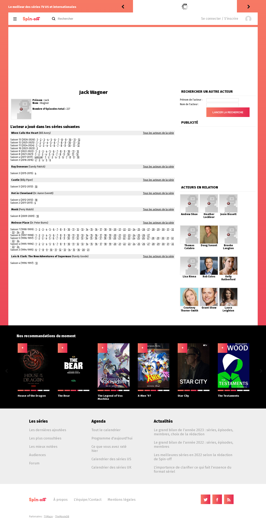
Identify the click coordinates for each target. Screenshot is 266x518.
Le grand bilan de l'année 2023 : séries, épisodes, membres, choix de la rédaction (193, 432)
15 (91, 229)
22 (124, 229)
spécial (38, 157)
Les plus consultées (45, 438)
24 (134, 229)
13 (82, 229)
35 (23, 232)
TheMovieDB (62, 516)
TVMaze (48, 516)
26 (143, 229)
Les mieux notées (43, 446)
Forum (34, 463)
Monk (14, 209)
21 (120, 229)
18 (36, 199)
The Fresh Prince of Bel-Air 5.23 (179, 7)
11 (75, 139)
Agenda (98, 421)
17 (101, 229)
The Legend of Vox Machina (113, 395)
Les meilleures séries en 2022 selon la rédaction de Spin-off (193, 457)
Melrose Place (20, 222)
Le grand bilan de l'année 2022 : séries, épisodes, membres (193, 444)
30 (163, 229)
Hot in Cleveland (21, 193)
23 (129, 229)
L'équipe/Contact (87, 499)
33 (13, 232)
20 (115, 229)
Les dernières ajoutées (47, 430)
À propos (60, 499)
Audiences (37, 455)
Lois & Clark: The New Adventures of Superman (41, 256)
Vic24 (138, 7)
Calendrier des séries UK (111, 467)
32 (172, 229)
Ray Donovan (19, 166)
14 (87, 229)
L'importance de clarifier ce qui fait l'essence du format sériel (192, 469)
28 (153, 229)
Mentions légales (121, 499)
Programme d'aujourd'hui (111, 438)
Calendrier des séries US (111, 459)
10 (70, 139)
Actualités (163, 421)
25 (139, 229)
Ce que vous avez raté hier (109, 448)
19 (110, 229)
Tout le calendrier (106, 430)
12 (79, 139)
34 (18, 232)
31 (168, 229)
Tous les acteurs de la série (158, 133)
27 (148, 229)
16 (96, 229)
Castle (15, 179)
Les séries (38, 421)
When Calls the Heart (24, 133)
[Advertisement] (133, 58)
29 (158, 229)
